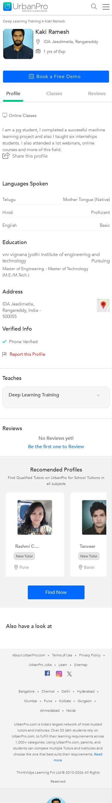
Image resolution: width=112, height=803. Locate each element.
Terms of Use (62, 655)
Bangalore (27, 691)
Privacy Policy (90, 655)
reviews (97, 93)
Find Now (56, 592)
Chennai (48, 691)
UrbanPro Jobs (40, 664)
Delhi (66, 691)
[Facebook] (47, 675)
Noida (71, 710)
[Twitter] (69, 675)
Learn (63, 664)
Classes (54, 93)
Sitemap (80, 664)
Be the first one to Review (56, 446)
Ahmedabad (49, 710)
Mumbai (30, 701)
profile (13, 93)
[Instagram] (59, 675)
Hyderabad (85, 691)
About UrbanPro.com (28, 655)
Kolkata (65, 701)
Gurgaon (84, 701)
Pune (48, 701)
